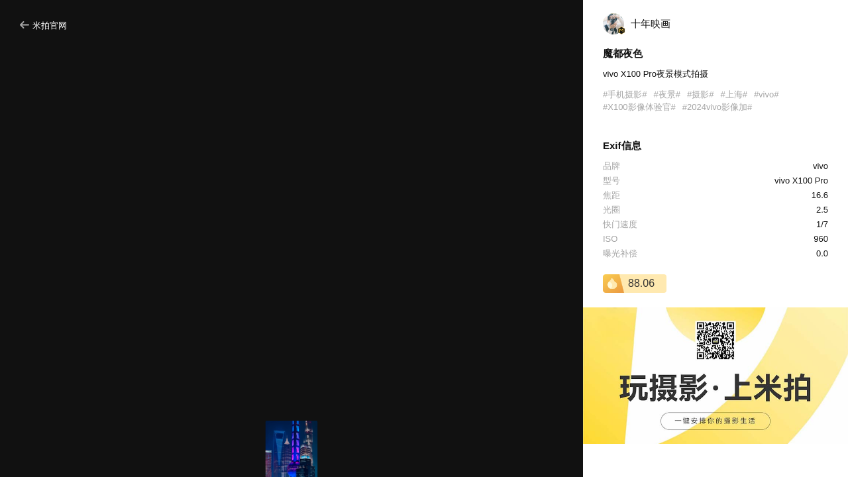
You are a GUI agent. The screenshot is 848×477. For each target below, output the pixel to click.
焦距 (611, 195)
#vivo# (766, 94)
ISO (610, 239)
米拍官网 (43, 25)
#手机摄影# (625, 94)
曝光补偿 (620, 253)
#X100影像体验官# (639, 107)
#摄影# (700, 94)
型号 (611, 181)
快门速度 (620, 224)
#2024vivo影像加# (717, 107)
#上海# (733, 94)
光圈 (611, 210)
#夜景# (666, 94)
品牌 (611, 166)
